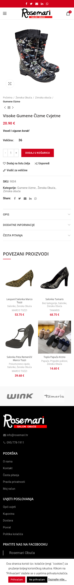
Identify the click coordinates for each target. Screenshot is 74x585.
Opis (6, 214)
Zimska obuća (43, 97)
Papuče (45, 361)
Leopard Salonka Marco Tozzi (20, 301)
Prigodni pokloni (58, 361)
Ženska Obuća (24, 97)
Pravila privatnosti (14, 481)
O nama (7, 461)
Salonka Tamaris (54, 299)
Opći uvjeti (9, 506)
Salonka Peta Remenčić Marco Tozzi (19, 359)
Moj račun (9, 488)
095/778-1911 (13, 442)
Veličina (8, 140)
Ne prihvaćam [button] (37, 579)
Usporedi (44, 163)
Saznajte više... (57, 579)
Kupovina (8, 513)
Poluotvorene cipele (19, 364)
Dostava (8, 520)
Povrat (7, 527)
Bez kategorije (49, 303)
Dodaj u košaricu (37, 152)
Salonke (11, 306)
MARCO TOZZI (19, 310)
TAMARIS (55, 310)
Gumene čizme (11, 101)
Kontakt (7, 468)
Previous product (5, 107)
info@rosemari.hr (15, 435)
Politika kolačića (13, 534)
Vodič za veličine (17, 170)
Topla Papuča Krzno (55, 357)
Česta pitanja (13, 235)
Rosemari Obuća (22, 553)
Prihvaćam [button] (17, 579)
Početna (7, 97)
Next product (13, 107)
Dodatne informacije (19, 225)
